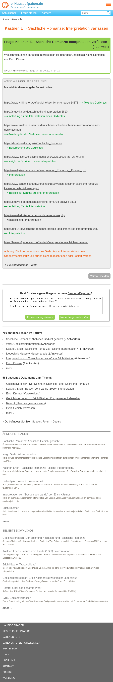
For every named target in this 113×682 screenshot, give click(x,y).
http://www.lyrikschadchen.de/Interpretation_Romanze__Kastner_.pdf (45, 170)
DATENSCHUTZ (11, 637)
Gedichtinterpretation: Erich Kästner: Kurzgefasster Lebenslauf (43, 398)
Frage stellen (29, 13)
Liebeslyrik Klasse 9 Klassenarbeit (26, 353)
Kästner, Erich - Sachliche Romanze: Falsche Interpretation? (42, 348)
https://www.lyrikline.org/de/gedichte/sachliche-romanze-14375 (41, 102)
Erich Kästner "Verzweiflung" (23, 393)
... (7, 521)
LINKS (6, 654)
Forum (6, 19)
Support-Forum (41, 421)
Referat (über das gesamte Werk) (26, 403)
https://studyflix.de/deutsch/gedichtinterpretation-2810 (36, 111)
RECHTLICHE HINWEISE (16, 631)
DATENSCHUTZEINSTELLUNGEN (21, 642)
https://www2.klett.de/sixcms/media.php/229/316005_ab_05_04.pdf (44, 156)
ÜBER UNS (9, 660)
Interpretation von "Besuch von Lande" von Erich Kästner (40, 358)
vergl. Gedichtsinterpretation (23, 344)
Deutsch (57, 421)
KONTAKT (8, 666)
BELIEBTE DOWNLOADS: (18, 530)
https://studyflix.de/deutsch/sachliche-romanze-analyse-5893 (40, 201)
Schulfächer (9, 13)
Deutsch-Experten (79, 293)
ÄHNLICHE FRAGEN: (16, 434)
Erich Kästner (14, 363)
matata (21, 81)
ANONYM (9, 70)
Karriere (46, 13)
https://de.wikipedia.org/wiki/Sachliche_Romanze (33, 143)
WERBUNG (9, 677)
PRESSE (7, 672)
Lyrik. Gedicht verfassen (20, 408)
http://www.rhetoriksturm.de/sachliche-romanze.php (34, 215)
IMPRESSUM (10, 648)
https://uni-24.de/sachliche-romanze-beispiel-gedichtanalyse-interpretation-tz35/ (51, 228)
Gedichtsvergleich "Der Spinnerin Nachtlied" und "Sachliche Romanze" (48, 383)
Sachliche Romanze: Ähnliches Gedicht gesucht (34, 339)
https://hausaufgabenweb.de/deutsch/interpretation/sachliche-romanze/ (46, 242)
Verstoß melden (99, 276)
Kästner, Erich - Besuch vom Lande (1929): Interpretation (40, 388)
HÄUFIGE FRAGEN (13, 625)
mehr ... (10, 368)
